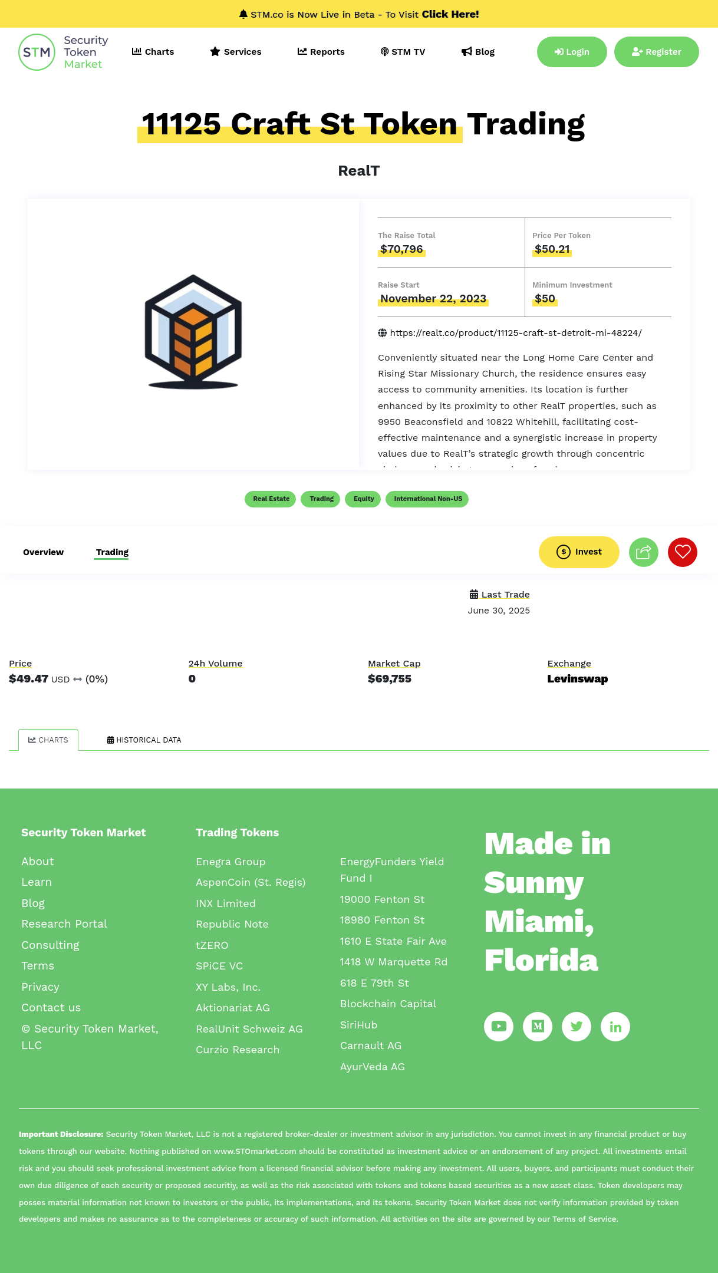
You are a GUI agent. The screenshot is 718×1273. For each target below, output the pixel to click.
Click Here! (450, 14)
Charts (48, 740)
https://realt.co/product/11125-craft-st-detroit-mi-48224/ (516, 333)
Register (656, 52)
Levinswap (578, 678)
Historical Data (144, 740)
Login (572, 52)
